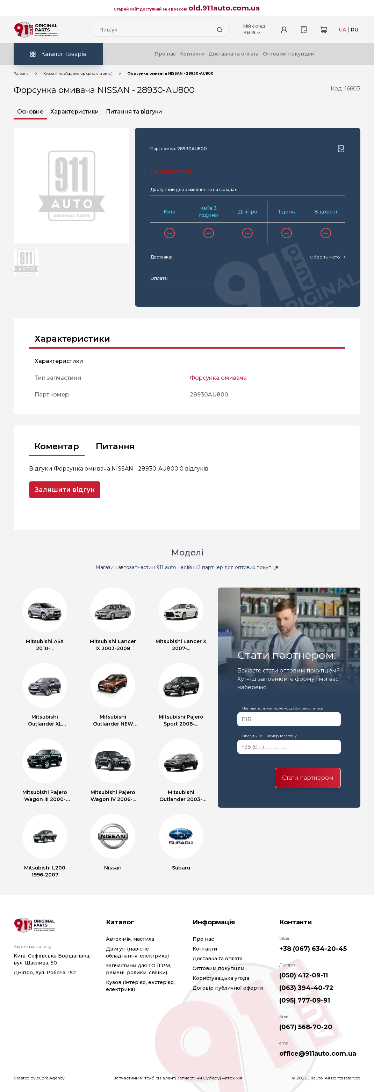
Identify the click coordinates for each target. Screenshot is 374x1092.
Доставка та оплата (234, 54)
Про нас (165, 54)
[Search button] (219, 29)
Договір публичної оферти (228, 988)
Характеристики (74, 111)
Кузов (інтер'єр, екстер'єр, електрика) (78, 73)
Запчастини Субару (198, 1077)
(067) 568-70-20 (305, 1027)
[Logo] (36, 29)
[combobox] (327, 257)
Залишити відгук (65, 490)
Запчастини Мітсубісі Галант (144, 1077)
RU (354, 30)
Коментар (57, 446)
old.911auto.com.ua (224, 8)
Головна (21, 73)
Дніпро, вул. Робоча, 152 (45, 972)
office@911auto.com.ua (317, 1053)
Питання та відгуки (134, 111)
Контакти (192, 54)
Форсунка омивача (218, 377)
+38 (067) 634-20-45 (313, 949)
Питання (115, 446)
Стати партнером (307, 777)
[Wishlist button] (341, 149)
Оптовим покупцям (289, 54)
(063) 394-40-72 (306, 988)
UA (342, 30)
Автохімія (232, 1077)
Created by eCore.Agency (39, 1077)
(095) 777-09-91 (304, 1000)
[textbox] (325, 257)
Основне (30, 111)
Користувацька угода (221, 978)
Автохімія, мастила (130, 939)
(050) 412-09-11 (303, 975)
